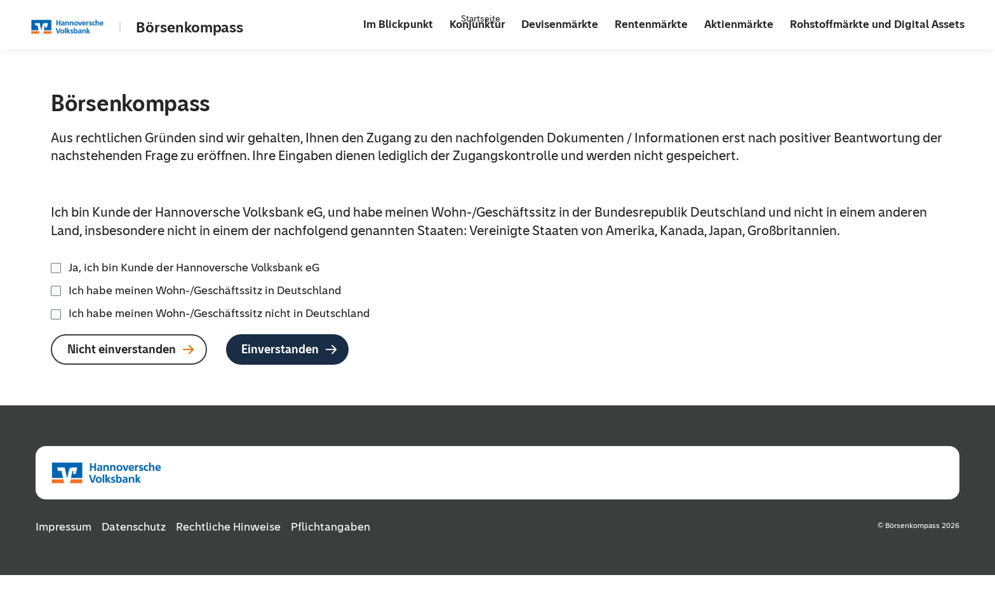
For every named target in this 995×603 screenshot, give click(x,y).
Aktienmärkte (738, 24)
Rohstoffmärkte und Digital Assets (877, 24)
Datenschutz (134, 526)
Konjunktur (477, 24)
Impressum (63, 526)
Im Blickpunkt (398, 24)
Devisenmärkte (559, 24)
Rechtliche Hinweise (228, 526)
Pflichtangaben (330, 526)
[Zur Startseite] (83, 26)
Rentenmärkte (651, 24)
